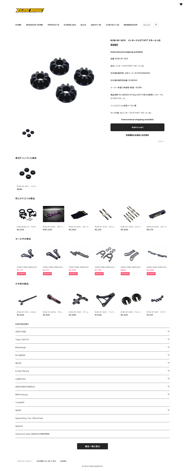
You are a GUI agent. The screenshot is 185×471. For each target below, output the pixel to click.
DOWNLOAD (70, 25)
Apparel (19, 426)
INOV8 (18, 363)
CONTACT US (112, 25)
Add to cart (137, 127)
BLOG (83, 25)
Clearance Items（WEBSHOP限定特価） (32, 434)
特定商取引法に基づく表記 (46, 461)
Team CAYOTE (22, 339)
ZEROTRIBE (20, 332)
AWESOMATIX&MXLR (25, 387)
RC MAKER (20, 355)
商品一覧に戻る (92, 446)
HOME (18, 25)
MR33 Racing (21, 394)
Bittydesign (20, 347)
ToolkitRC (20, 402)
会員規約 (63, 461)
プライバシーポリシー (25, 461)
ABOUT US (96, 25)
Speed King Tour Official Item (29, 418)
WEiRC (18, 410)
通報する (161, 141)
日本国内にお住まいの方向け (137, 135)
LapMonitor (20, 379)
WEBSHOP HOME (34, 25)
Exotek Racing (22, 371)
